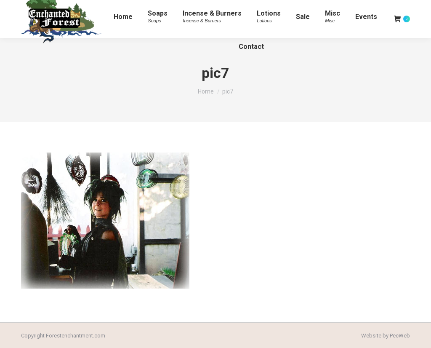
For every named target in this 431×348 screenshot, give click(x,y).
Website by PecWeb (385, 335)
